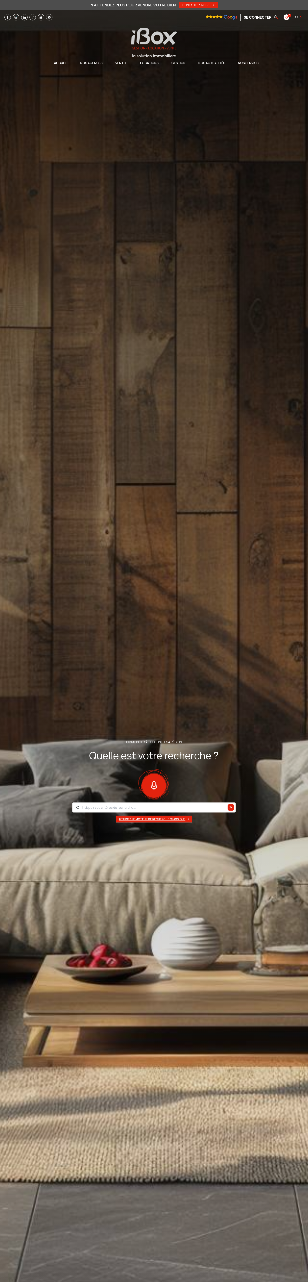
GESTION (178, 63)
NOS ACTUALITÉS (211, 63)
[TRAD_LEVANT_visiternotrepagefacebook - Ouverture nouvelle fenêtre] (7, 17)
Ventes (121, 63)
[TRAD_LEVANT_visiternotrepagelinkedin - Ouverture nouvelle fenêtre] (24, 17)
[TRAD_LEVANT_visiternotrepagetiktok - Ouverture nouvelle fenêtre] (32, 17)
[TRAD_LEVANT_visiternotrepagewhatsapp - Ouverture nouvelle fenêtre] (49, 17)
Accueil (60, 63)
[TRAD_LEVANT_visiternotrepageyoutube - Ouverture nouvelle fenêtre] (41, 17)
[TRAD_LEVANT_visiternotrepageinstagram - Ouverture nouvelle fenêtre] (16, 17)
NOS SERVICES (249, 63)
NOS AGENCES (91, 63)
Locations (149, 63)
